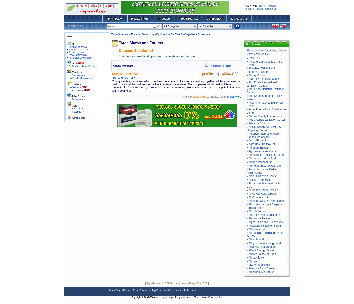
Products (164, 18)
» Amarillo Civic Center (260, 272)
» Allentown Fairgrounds (261, 246)
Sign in (262, 6)
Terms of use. (201, 297)
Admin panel (78, 118)
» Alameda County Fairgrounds (265, 200)
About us (249, 9)
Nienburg (117, 77)
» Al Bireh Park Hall (258, 179)
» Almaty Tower (256, 257)
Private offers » (78, 55)
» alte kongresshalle (259, 264)
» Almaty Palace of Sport (261, 254)
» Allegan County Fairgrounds (264, 243)
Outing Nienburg (123, 65)
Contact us (270, 9)
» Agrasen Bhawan (258, 147)
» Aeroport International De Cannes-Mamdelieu (263, 135)
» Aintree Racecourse (259, 162)
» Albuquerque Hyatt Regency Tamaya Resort (264, 206)
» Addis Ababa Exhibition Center (266, 119)
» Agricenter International (262, 151)
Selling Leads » (78, 49)
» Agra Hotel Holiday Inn (261, 144)
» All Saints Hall (256, 229)
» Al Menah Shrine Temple (262, 190)
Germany (129, 77)
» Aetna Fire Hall (257, 140)
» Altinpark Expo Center (261, 268)
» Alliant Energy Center (260, 250)
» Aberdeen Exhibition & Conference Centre (261, 70)
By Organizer (188, 34)
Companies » (78, 47)
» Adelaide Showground (261, 123)
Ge (158, 26)
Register (272, 6)
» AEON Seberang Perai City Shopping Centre (264, 128)
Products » (76, 52)
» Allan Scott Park (257, 239)
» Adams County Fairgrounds (264, 116)
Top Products (189, 18)
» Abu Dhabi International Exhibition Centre (262, 84)
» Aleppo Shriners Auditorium (264, 214)
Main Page (115, 18)
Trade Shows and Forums (125, 34)
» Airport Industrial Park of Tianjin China (262, 171)
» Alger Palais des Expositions (265, 222)
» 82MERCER (255, 58)
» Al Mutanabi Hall (257, 197)
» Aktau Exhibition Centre (262, 176)
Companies (214, 18)
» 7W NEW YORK (257, 54)
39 (280, 50)
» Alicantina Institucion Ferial (264, 225)
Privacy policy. (215, 297)
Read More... (235, 96)
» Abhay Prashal (256, 75)
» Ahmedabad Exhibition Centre (266, 155)
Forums (259, 9)
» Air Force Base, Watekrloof (264, 165)
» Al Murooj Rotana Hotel (262, 193)
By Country (162, 34)
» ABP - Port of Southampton (264, 78)
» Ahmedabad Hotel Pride (262, 158)
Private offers (140, 18)
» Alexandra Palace (258, 218)
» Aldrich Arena (256, 211)
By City (175, 34)
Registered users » (80, 58)
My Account (239, 18)
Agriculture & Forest (221, 66)
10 (274, 50)
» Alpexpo (253, 261)
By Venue (203, 34)
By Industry (148, 34)
